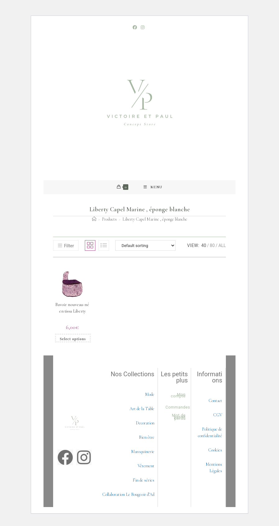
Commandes (178, 407)
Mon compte (178, 395)
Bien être (146, 437)
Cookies (215, 450)
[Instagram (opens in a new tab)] (142, 27)
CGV (217, 415)
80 (212, 245)
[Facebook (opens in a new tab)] (136, 27)
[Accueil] (94, 219)
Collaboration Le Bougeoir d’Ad (128, 494)
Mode (149, 394)
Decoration (145, 423)
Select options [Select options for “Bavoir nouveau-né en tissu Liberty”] (73, 339)
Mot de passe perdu (178, 417)
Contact (215, 400)
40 (203, 245)
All (222, 245)
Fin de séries (143, 480)
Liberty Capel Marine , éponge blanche (154, 219)
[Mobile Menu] (153, 187)
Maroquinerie (142, 451)
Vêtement (146, 466)
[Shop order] (145, 245)
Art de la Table (142, 408)
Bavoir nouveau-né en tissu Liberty (72, 308)
